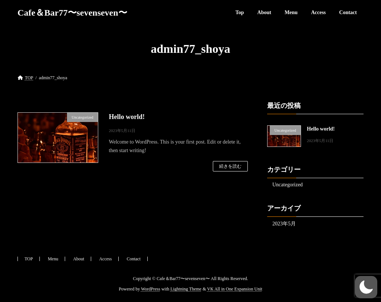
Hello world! (127, 117)
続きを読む (230, 166)
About (78, 258)
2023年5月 (284, 223)
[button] (366, 287)
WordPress (150, 289)
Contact (133, 258)
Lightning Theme (185, 289)
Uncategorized (287, 184)
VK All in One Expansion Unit (234, 289)
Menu (53, 258)
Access (105, 258)
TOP (29, 258)
